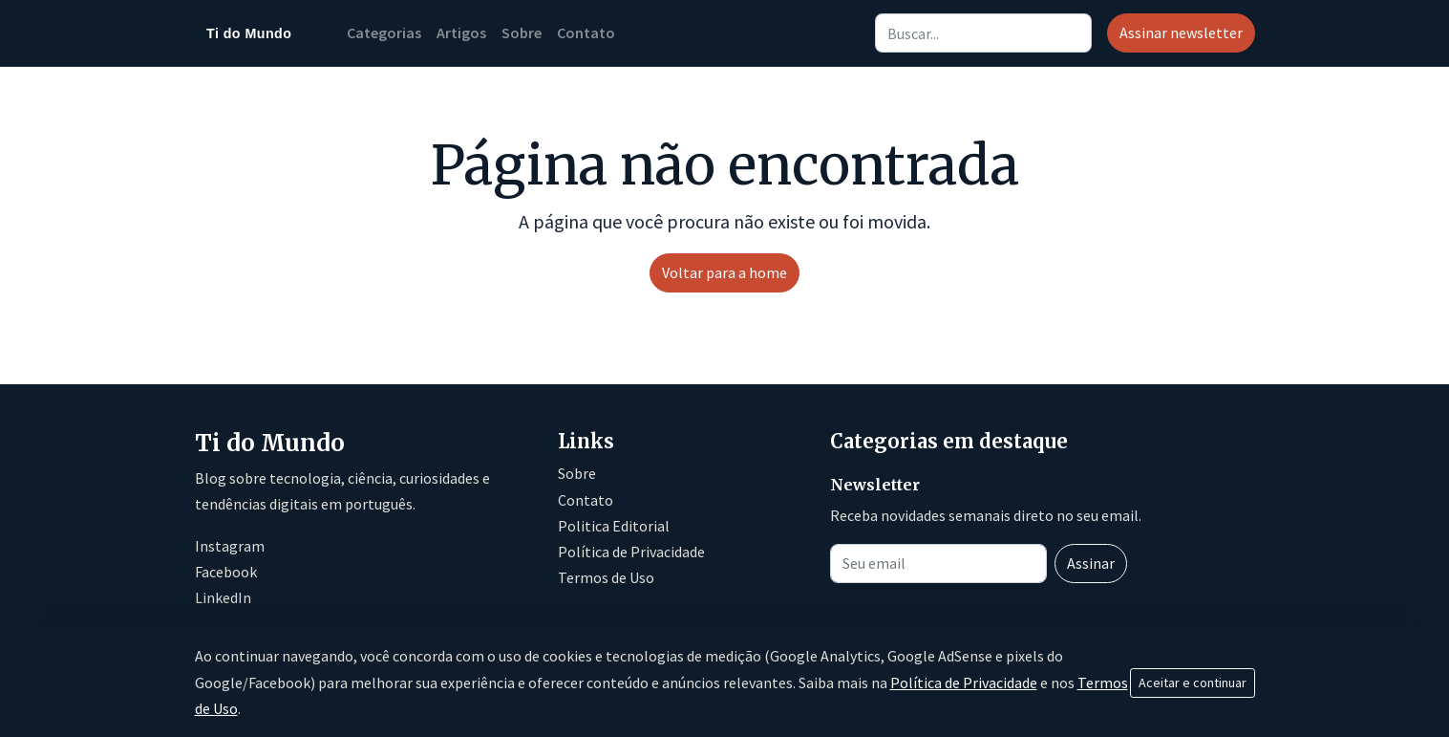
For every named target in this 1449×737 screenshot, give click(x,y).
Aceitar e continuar (1193, 682)
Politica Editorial (614, 525)
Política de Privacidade (631, 551)
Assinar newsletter (1181, 32)
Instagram (230, 545)
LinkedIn (223, 597)
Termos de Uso (606, 577)
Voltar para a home (724, 272)
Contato (586, 32)
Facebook (226, 571)
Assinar (1091, 563)
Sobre (521, 32)
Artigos (461, 32)
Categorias (384, 32)
